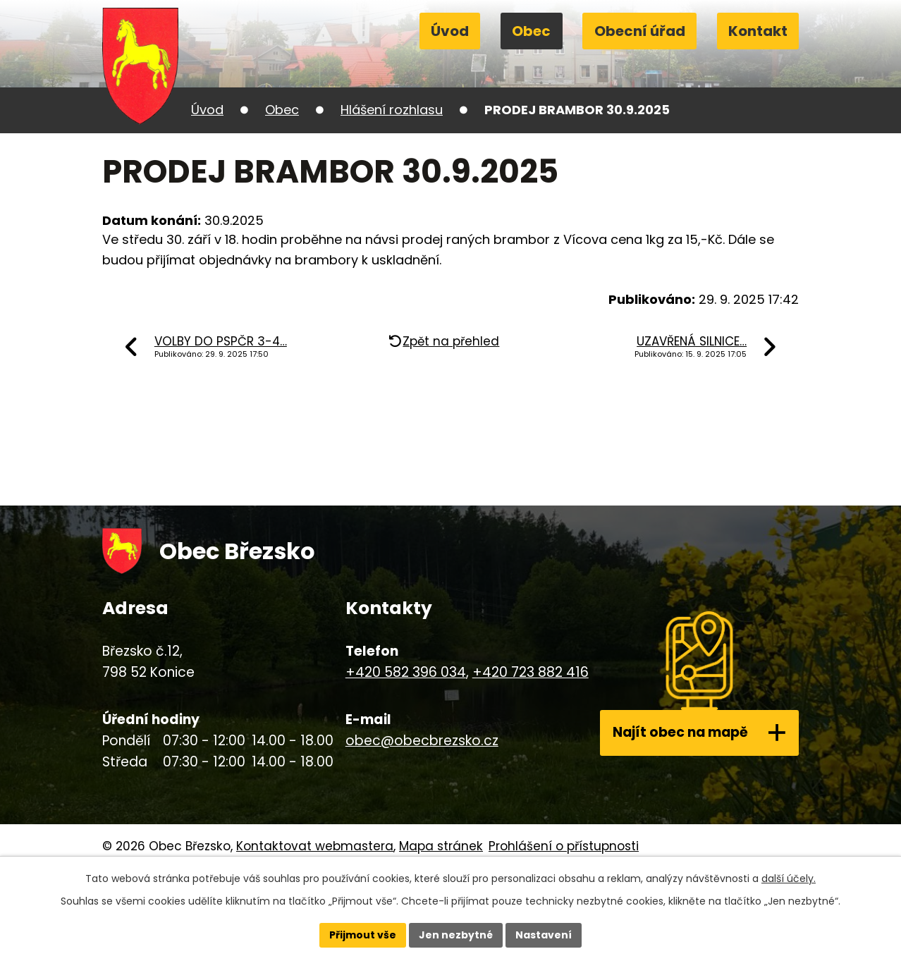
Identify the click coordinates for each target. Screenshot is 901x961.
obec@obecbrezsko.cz (420, 740)
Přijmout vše (362, 935)
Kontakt (757, 31)
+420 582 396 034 (404, 672)
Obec (531, 31)
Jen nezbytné (456, 935)
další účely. (788, 878)
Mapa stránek (441, 846)
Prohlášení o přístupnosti (564, 846)
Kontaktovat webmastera (314, 846)
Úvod (450, 31)
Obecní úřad (639, 31)
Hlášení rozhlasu (392, 109)
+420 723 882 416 (529, 672)
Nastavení (543, 935)
